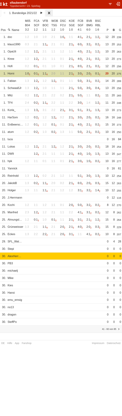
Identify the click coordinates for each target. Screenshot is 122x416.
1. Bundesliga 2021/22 (23, 13)
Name (13, 29)
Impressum (98, 343)
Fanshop (27, 343)
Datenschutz (114, 343)
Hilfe (9, 343)
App (17, 343)
